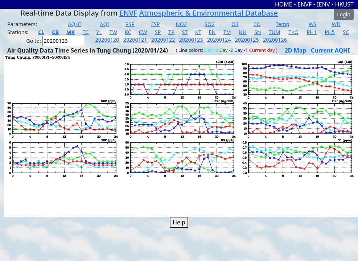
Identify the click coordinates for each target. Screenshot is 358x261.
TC (86, 32)
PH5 (330, 32)
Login (343, 14)
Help (179, 222)
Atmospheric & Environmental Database (208, 13)
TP (171, 32)
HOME (284, 4)
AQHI (74, 24)
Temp (282, 24)
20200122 (164, 39)
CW (143, 32)
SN (257, 32)
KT (198, 32)
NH (243, 32)
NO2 (181, 24)
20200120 (108, 39)
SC (346, 32)
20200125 (247, 39)
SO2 (209, 24)
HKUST (344, 4)
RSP (130, 24)
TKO (293, 32)
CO (257, 24)
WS (312, 24)
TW (113, 32)
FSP (155, 24)
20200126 (275, 39)
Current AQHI (330, 50)
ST (185, 32)
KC (128, 32)
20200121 (136, 39)
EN (212, 32)
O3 (234, 24)
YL (99, 32)
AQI (104, 24)
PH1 (311, 32)
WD (336, 24)
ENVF (305, 4)
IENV (324, 4)
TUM (274, 32)
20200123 (192, 39)
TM (227, 32)
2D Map (295, 50)
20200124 (220, 39)
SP (158, 32)
